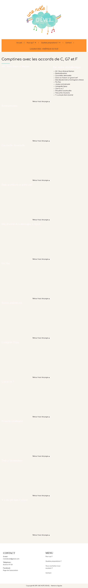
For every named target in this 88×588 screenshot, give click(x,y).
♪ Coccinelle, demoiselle (62, 75)
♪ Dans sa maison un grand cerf (65, 78)
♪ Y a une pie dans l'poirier (63, 95)
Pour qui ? (30, 43)
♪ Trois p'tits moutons (61, 93)
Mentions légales (56, 585)
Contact (68, 43)
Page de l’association (10, 570)
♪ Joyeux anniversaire (61, 84)
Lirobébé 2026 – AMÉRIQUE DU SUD (44, 49)
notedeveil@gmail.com (11, 559)
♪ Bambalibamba (60, 73)
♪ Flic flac (57, 82)
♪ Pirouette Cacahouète (62, 90)
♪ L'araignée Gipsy (60, 86)
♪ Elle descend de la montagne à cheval (68, 80)
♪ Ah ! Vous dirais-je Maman (63, 71)
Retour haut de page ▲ (41, 101)
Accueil (19, 43)
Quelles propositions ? (49, 43)
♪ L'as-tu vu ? (58, 88)
